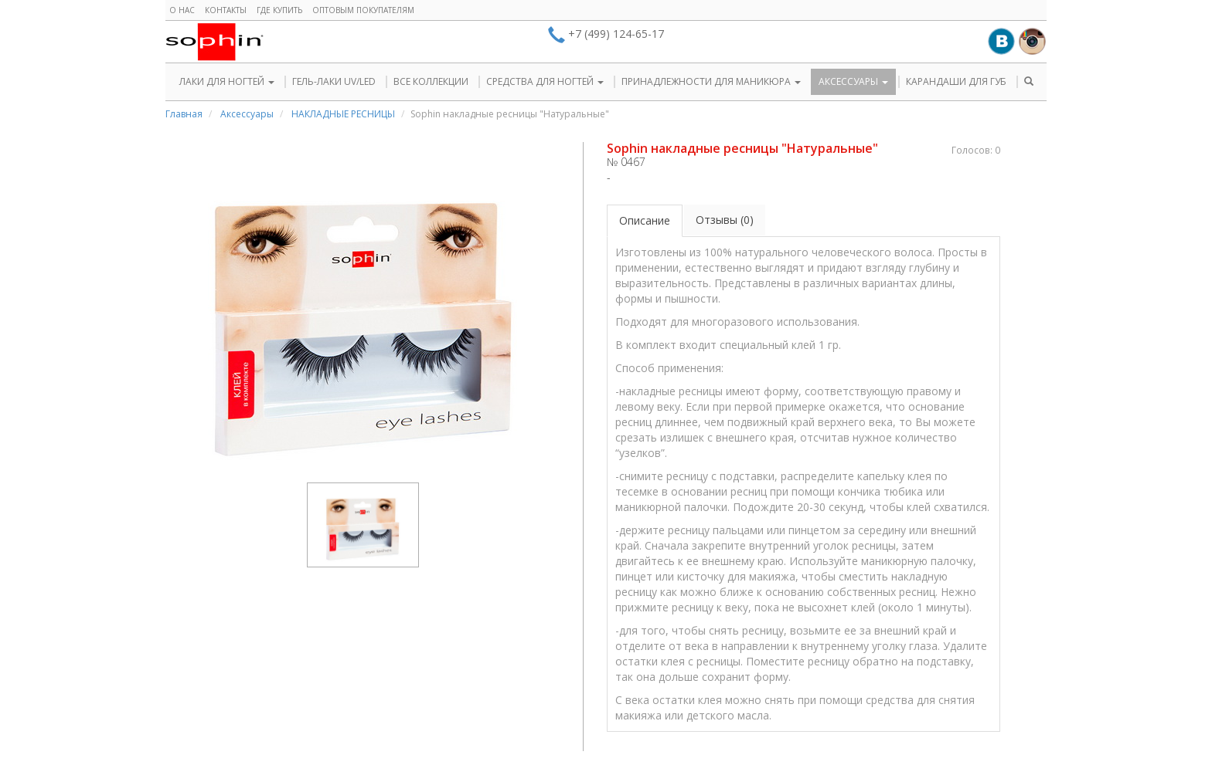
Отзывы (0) (725, 219)
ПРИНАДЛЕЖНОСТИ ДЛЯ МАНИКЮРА (711, 81)
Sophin (214, 41)
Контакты (226, 10)
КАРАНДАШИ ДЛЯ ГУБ (956, 81)
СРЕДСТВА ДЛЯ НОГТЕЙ (545, 81)
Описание (644, 220)
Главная (184, 113)
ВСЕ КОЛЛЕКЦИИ (430, 81)
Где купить (279, 10)
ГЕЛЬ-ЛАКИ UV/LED (334, 81)
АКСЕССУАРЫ (853, 81)
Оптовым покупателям (363, 10)
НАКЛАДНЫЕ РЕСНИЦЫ (343, 113)
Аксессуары (247, 113)
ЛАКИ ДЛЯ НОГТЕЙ (226, 81)
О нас (182, 10)
